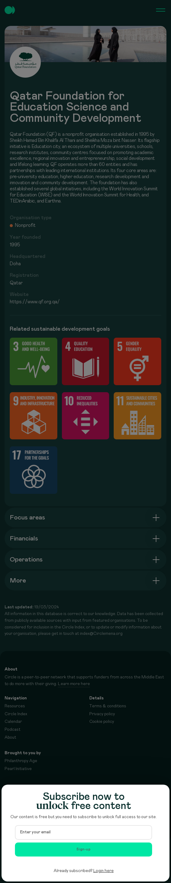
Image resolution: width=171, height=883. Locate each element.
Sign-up (84, 849)
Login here (103, 871)
